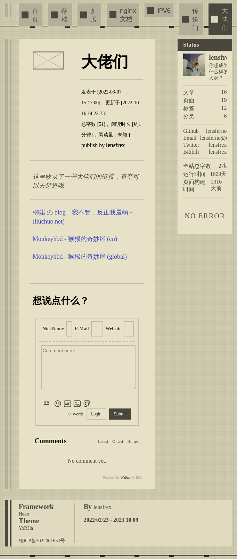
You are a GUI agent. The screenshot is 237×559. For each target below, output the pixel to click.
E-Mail (82, 328)
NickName (53, 328)
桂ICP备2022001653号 (42, 540)
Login (96, 414)
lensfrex (218, 145)
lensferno (216, 131)
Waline (125, 477)
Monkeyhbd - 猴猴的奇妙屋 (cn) (75, 238)
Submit (120, 414)
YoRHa (26, 528)
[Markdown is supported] (48, 403)
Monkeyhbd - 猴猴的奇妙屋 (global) (80, 256)
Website (113, 328)
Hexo (24, 514)
